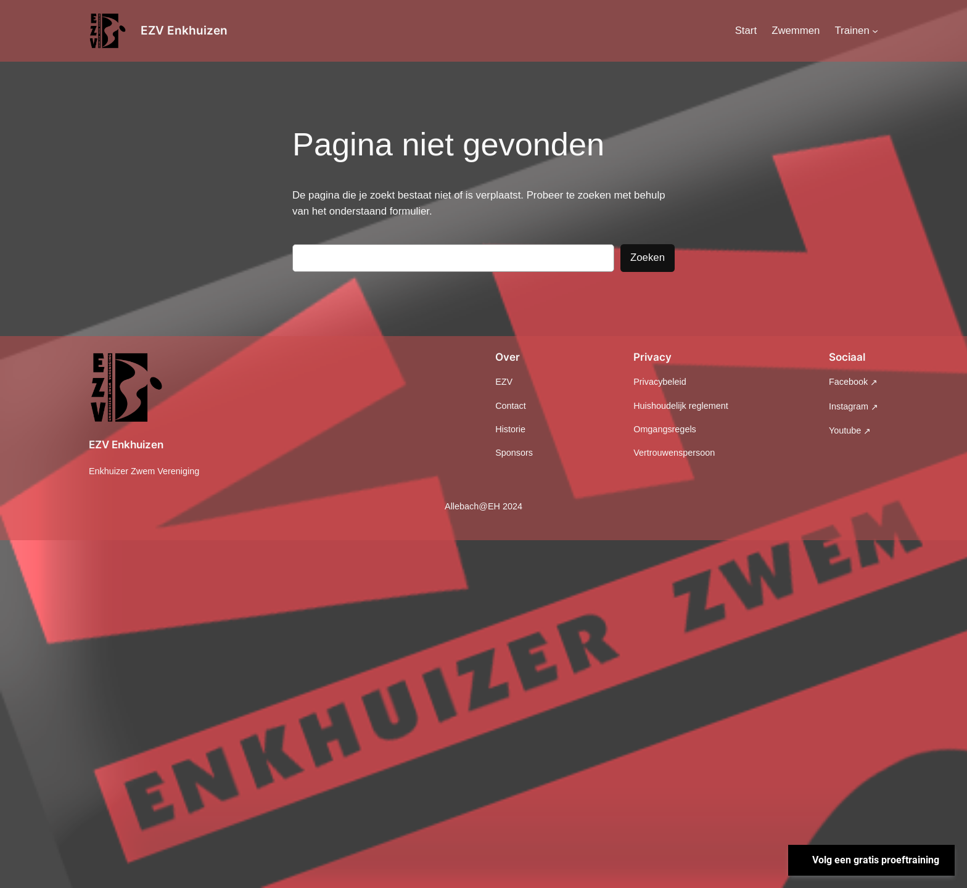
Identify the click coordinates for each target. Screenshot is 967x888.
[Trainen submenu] (875, 31)
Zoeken (647, 257)
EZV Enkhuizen (184, 30)
